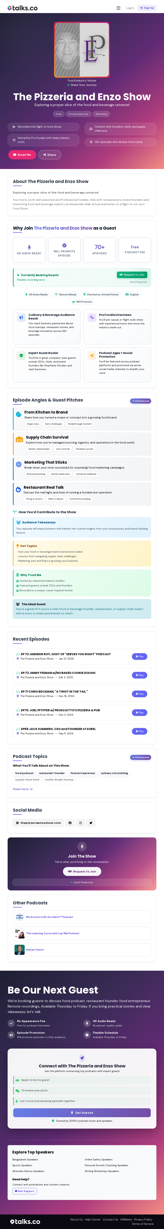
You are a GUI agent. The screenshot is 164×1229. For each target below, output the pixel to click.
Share (49, 154)
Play (140, 657)
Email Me (22, 154)
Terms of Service (143, 1224)
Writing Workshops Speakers (102, 1171)
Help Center (93, 1219)
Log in (130, 8)
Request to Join (132, 275)
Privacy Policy (143, 1219)
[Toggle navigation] (118, 8)
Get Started (82, 1112)
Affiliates (126, 1219)
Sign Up (147, 8)
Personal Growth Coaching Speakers (106, 1165)
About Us (76, 1219)
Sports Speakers (22, 1165)
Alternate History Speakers (28, 1171)
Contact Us (110, 1219)
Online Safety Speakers (98, 1159)
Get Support (24, 1191)
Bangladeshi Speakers (25, 1159)
